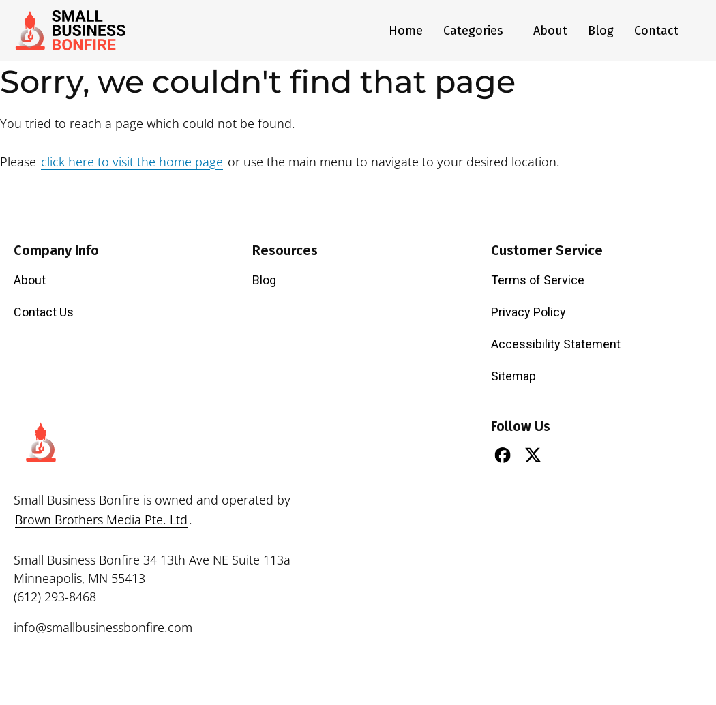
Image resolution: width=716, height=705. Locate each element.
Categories (478, 30)
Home (406, 30)
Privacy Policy (528, 312)
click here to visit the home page (132, 161)
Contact (656, 30)
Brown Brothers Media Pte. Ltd (101, 519)
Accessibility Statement (556, 344)
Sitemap (513, 376)
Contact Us (44, 312)
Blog (601, 30)
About (550, 30)
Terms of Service (537, 280)
